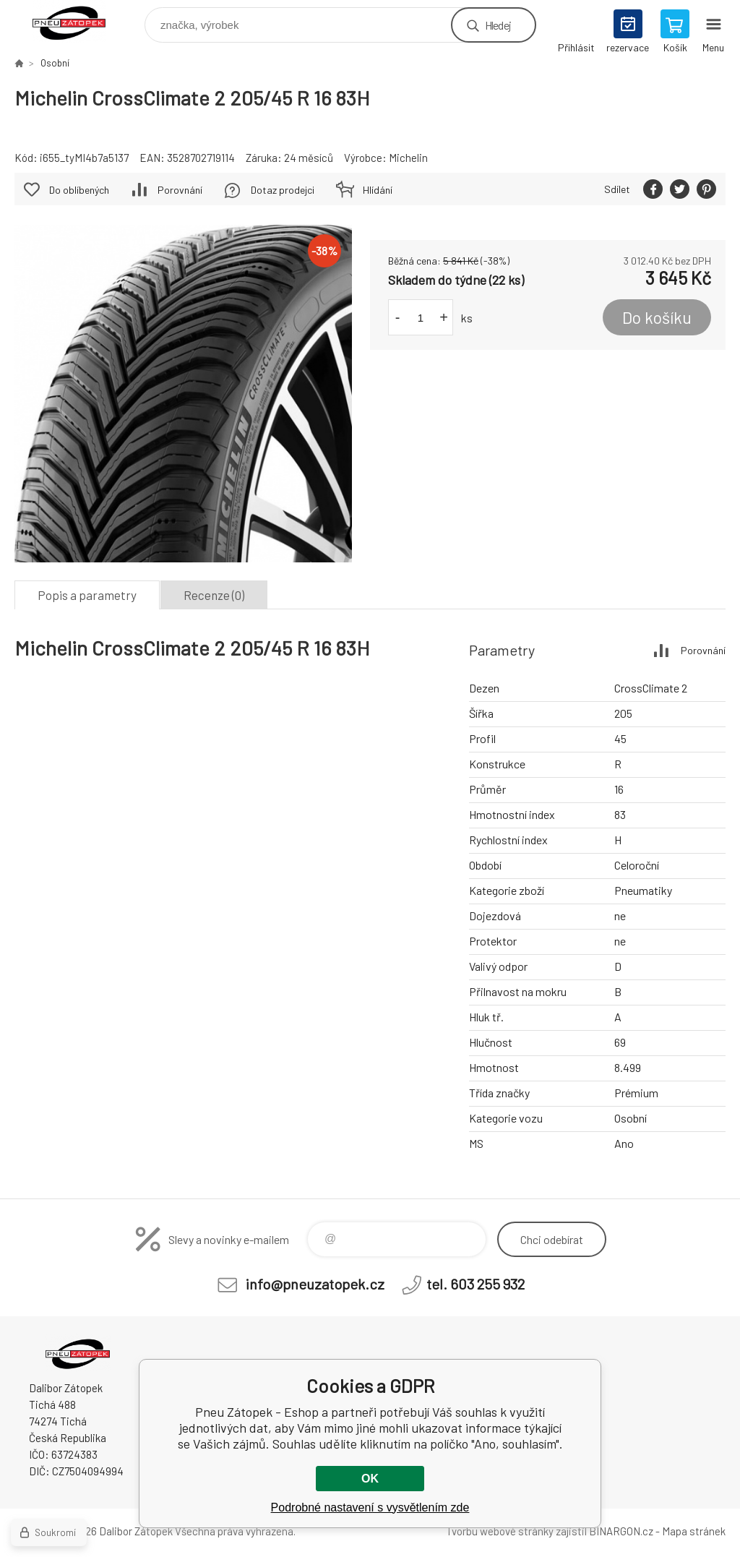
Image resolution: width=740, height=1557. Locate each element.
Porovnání (180, 190)
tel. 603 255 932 (475, 1283)
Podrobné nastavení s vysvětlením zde (370, 1507)
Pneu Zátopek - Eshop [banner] (78, 21)
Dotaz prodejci (282, 190)
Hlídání (377, 190)
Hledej (498, 25)
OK (370, 1478)
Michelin (408, 157)
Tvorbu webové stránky (500, 1530)
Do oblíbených (79, 190)
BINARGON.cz (621, 1530)
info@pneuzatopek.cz (315, 1283)
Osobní (54, 63)
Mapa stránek (694, 1530)
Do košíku (657, 317)
